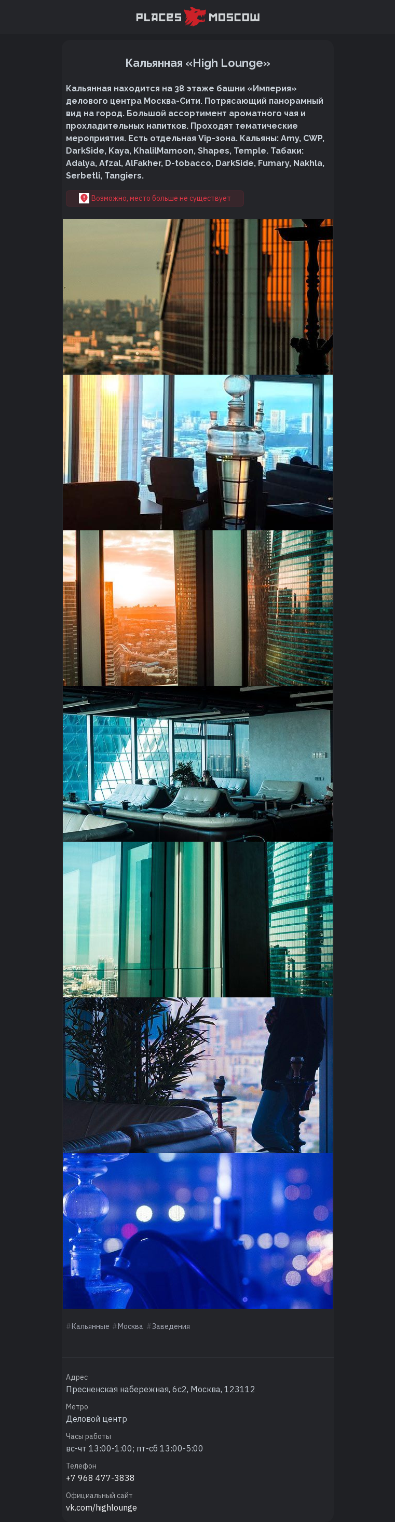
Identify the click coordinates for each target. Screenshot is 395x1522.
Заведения (171, 1326)
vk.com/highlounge (101, 1507)
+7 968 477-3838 (100, 1478)
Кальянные (91, 1326)
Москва (130, 1326)
